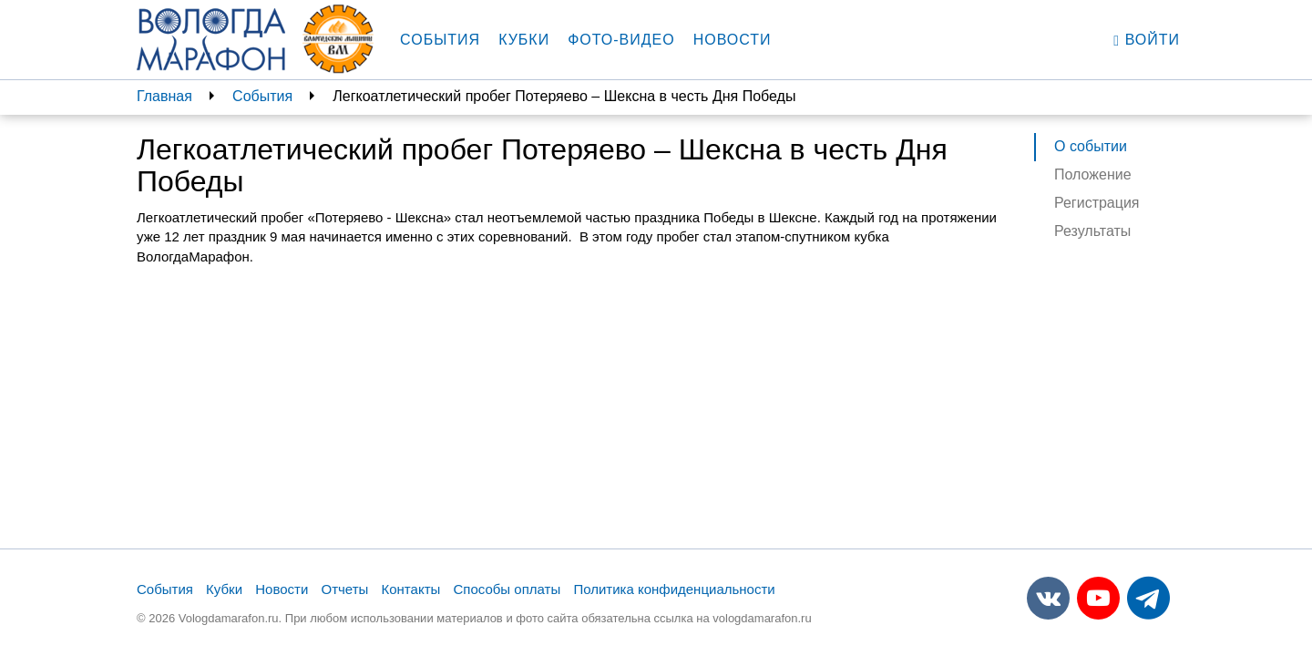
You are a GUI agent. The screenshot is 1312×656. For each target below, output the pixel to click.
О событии (1090, 146)
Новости (732, 39)
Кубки (523, 39)
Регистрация (1097, 202)
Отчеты (344, 589)
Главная (164, 96)
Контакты (411, 589)
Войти (1146, 40)
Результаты (1092, 231)
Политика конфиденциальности (673, 589)
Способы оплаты (506, 589)
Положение (1093, 174)
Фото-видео (621, 39)
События (440, 39)
